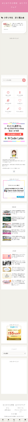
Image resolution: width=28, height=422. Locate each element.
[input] (13, 80)
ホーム (7, 407)
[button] (24, 80)
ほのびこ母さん (14, 157)
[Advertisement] (14, 53)
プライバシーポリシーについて (20, 410)
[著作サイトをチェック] (14, 171)
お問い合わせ (8, 410)
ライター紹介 (14, 413)
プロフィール (20, 407)
